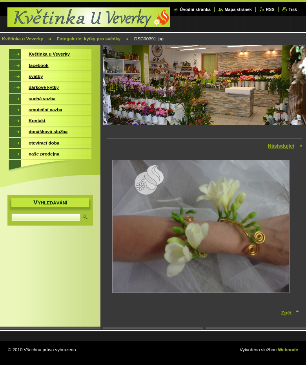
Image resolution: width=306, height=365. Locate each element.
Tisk (292, 9)
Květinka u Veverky (22, 38)
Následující (281, 146)
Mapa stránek (238, 9)
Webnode (288, 349)
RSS (270, 9)
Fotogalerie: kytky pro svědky (89, 38)
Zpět (286, 313)
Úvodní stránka (195, 9)
